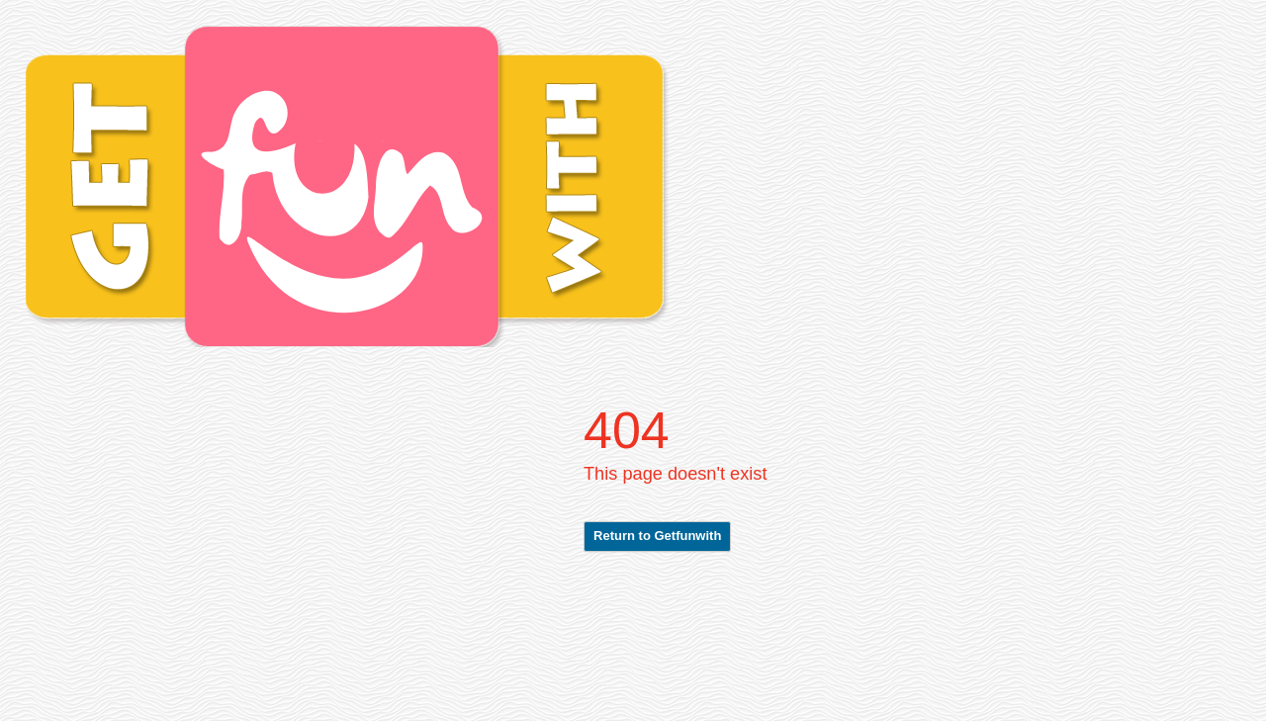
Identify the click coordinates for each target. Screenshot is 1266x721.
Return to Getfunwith (657, 535)
